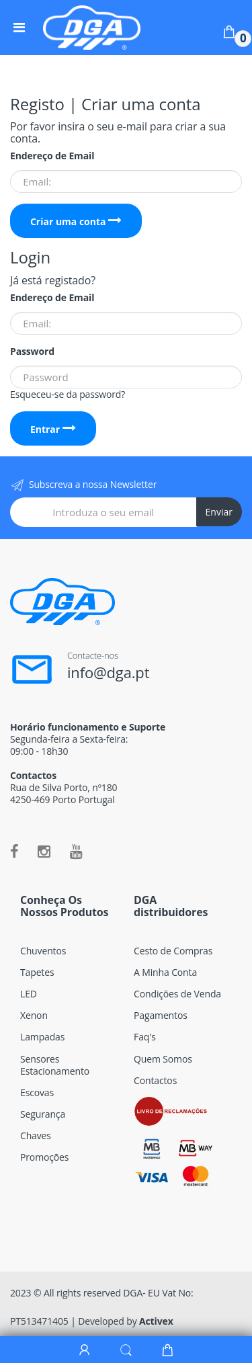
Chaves (35, 1135)
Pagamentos (160, 1015)
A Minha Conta (165, 972)
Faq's (145, 1036)
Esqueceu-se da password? (67, 394)
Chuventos (43, 950)
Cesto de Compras (173, 950)
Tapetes (37, 972)
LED (28, 993)
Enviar (219, 511)
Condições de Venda (177, 993)
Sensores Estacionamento (54, 1064)
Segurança (42, 1114)
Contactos (155, 1080)
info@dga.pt (108, 672)
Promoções (44, 1157)
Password (32, 351)
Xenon (34, 1015)
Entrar (53, 429)
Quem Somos (163, 1058)
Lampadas (42, 1036)
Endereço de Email (52, 156)
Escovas (37, 1092)
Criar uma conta (76, 221)
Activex (156, 1321)
